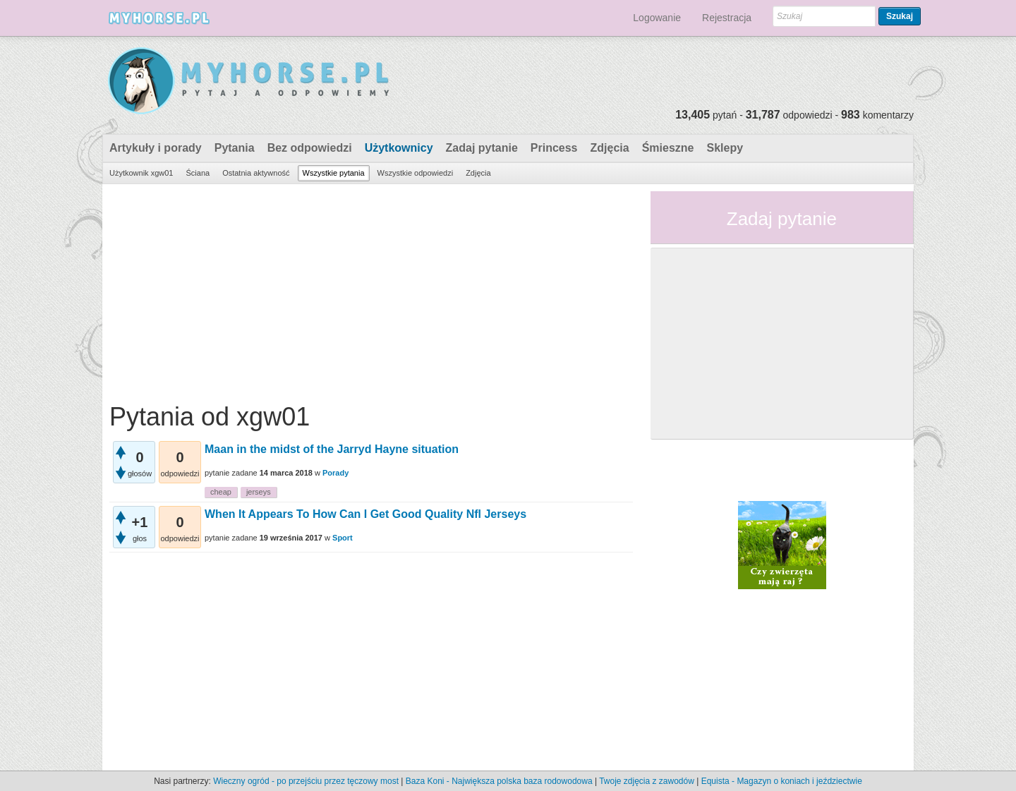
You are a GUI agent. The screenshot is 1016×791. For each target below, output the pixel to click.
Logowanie (657, 17)
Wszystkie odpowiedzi (415, 173)
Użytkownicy (399, 148)
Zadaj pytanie (482, 148)
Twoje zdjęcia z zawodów (646, 781)
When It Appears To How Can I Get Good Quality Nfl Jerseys (365, 514)
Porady (335, 473)
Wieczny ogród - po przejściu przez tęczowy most (306, 781)
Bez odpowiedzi (309, 148)
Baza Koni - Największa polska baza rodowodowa (499, 781)
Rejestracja (726, 17)
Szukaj (899, 16)
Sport (342, 537)
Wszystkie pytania (334, 173)
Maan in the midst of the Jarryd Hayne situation (332, 449)
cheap (220, 492)
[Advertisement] (371, 290)
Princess (554, 148)
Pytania (234, 148)
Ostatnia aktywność (255, 173)
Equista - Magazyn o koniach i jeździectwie (781, 781)
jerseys (258, 492)
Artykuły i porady (155, 148)
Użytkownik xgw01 (141, 173)
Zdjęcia (610, 148)
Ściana (198, 173)
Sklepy (724, 148)
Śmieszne (668, 148)
